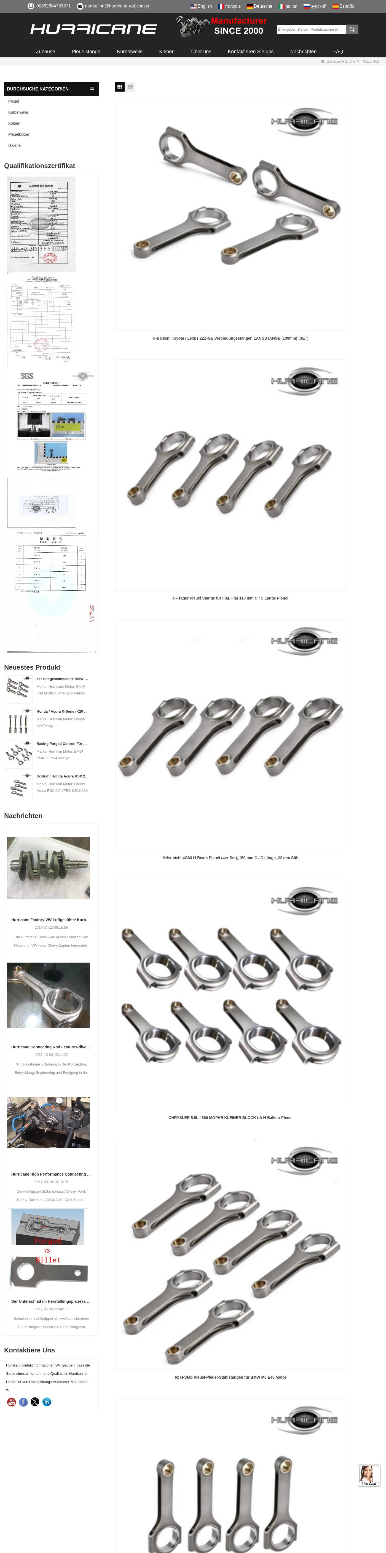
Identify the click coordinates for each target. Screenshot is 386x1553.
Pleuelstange (86, 51)
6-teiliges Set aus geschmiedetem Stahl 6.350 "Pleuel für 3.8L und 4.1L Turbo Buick (157, 651)
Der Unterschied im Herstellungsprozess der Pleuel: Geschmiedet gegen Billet (51, 1301)
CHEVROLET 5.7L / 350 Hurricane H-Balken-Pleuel (248, 423)
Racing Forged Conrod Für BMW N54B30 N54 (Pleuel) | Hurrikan (63, 744)
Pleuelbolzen (19, 134)
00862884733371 (53, 6)
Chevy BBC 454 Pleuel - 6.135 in (339, 648)
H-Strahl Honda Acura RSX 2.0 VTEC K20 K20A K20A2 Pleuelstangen (63, 776)
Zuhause (45, 51)
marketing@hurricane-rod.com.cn (118, 6)
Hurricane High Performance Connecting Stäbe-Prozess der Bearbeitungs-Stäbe (51, 1174)
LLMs (207, 1524)
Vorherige (187, 802)
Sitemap (210, 1514)
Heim (169, 802)
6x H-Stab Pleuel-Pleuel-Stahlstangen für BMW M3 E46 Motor (248, 309)
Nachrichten (303, 51)
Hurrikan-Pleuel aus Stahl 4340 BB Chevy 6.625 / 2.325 (248, 538)
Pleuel (13, 101)
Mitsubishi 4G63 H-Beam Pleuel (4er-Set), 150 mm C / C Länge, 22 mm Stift (339, 195)
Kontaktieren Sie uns (251, 51)
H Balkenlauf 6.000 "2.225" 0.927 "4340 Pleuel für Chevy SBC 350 (157, 765)
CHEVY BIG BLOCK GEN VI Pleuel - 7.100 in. (248, 648)
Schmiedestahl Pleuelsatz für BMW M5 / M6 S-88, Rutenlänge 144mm (339, 765)
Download (211, 1484)
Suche (350, 61)
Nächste (244, 802)
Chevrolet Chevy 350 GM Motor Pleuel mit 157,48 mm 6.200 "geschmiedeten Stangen (339, 538)
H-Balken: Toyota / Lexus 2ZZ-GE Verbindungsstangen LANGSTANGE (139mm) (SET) (157, 196)
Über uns (201, 51)
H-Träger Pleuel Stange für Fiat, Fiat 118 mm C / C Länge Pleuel (248, 195)
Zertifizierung (214, 1474)
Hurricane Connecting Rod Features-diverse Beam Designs (51, 1047)
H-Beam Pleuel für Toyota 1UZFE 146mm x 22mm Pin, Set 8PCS (157, 423)
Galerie (14, 145)
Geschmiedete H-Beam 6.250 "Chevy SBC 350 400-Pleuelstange (339, 423)
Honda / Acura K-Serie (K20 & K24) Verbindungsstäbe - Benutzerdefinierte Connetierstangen (63, 711)
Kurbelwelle (130, 51)
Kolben (167, 51)
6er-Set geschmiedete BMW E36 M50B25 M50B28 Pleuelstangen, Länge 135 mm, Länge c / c (63, 679)
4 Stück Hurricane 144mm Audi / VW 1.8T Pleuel (339, 309)
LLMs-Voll (211, 1533)
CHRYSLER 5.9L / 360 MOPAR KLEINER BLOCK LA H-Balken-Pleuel (157, 309)
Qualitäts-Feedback (221, 1504)
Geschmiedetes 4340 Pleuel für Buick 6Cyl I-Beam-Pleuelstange (248, 765)
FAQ (338, 51)
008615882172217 (57, 1490)
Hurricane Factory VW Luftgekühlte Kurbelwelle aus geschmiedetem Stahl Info (51, 920)
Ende (262, 802)
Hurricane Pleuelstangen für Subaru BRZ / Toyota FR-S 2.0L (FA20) (157, 538)
